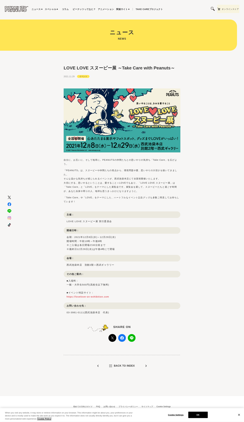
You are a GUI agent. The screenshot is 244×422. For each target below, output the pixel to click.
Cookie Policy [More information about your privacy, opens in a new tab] (44, 421)
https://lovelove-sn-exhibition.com (88, 308)
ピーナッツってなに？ (84, 9)
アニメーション (106, 9)
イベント (83, 88)
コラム (65, 9)
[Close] (239, 416)
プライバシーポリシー (128, 406)
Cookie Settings (164, 406)
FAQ (98, 406)
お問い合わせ (109, 406)
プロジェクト (149, 9)
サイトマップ (147, 406)
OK (197, 416)
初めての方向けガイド (83, 406)
